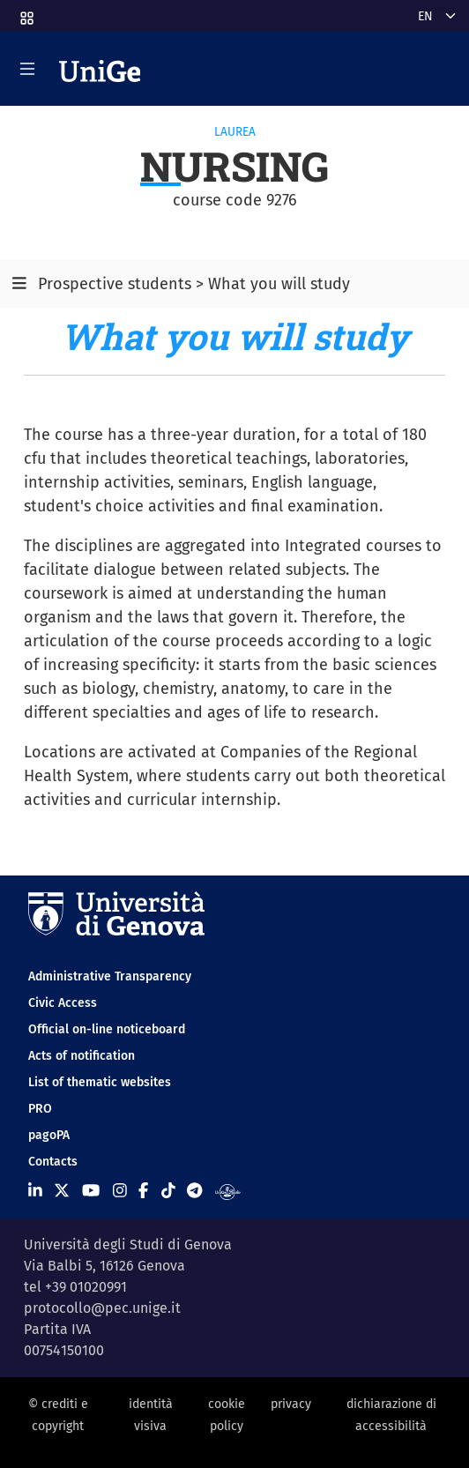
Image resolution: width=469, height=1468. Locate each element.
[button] (25, 12)
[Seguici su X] (62, 1190)
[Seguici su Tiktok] (168, 1190)
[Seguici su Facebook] (143, 1190)
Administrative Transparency (109, 976)
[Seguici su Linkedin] (35, 1190)
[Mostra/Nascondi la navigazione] (27, 68)
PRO (40, 1108)
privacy (291, 1404)
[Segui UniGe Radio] (228, 1190)
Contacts (53, 1161)
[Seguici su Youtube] (91, 1190)
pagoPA (49, 1135)
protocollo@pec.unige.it (102, 1308)
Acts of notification (81, 1055)
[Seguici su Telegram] (194, 1190)
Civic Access (62, 1002)
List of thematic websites (99, 1082)
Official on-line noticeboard (106, 1029)
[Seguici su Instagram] (120, 1190)
